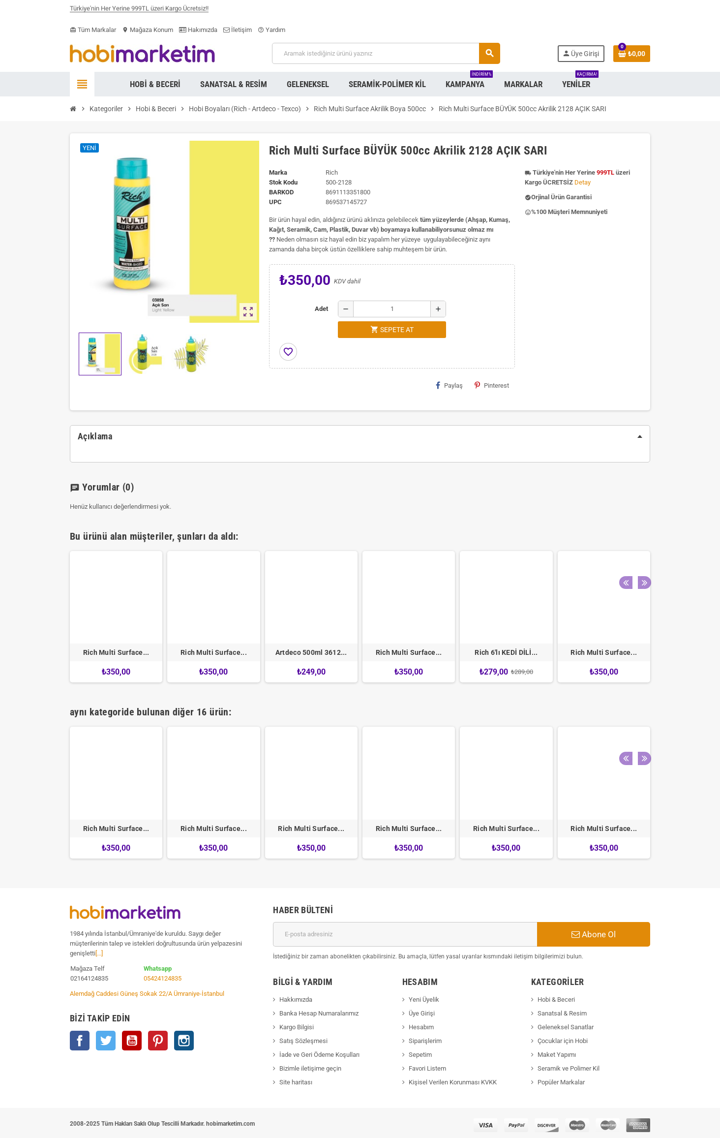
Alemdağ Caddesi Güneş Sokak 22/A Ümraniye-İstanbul (147, 993)
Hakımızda (198, 29)
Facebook (80, 1040)
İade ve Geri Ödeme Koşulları (319, 1054)
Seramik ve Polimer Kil (569, 1068)
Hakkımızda (295, 999)
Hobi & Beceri (556, 999)
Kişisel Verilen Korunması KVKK (453, 1082)
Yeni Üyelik (424, 999)
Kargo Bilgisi (296, 1027)
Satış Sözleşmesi (303, 1041)
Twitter (106, 1040)
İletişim (237, 29)
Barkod (281, 192)
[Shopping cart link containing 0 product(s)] (631, 53)
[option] (116, 616)
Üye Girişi (422, 1013)
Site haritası (295, 1082)
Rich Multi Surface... (116, 652)
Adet (321, 308)
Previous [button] (625, 533)
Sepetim (420, 1054)
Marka (278, 172)
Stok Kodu (283, 182)
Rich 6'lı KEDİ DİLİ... (506, 652)
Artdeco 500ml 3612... (311, 652)
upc (275, 202)
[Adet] (392, 309)
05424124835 (162, 978)
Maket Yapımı (557, 1054)
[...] (99, 953)
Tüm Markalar (93, 29)
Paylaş (449, 385)
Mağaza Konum (147, 29)
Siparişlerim (425, 1041)
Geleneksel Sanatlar (566, 1027)
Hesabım (421, 1027)
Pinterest (492, 385)
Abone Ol (593, 934)
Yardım (271, 29)
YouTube (132, 1040)
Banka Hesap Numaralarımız (319, 1013)
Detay (582, 182)
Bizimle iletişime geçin (310, 1068)
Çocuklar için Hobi (563, 1041)
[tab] (360, 436)
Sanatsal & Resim (562, 1013)
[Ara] (386, 53)
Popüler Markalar (561, 1082)
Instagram (184, 1040)
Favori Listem (427, 1068)
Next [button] (640, 533)
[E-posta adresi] (405, 934)
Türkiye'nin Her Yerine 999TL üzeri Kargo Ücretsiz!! (139, 11)
